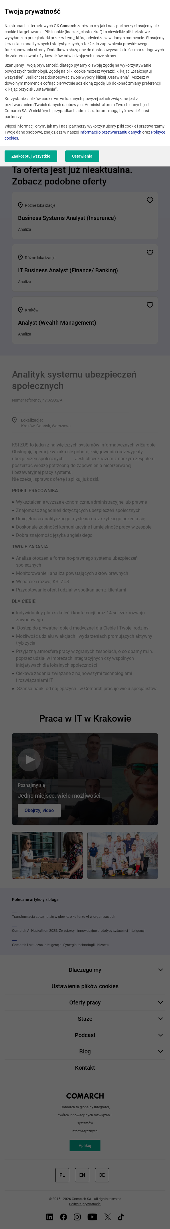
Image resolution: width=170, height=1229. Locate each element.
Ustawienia (82, 156)
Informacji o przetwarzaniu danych (110, 132)
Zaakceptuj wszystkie (30, 156)
